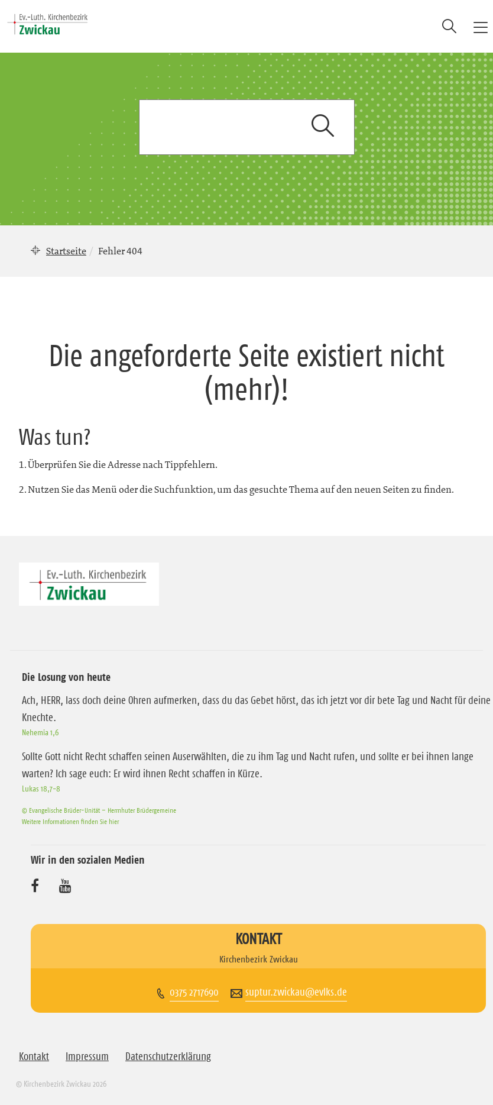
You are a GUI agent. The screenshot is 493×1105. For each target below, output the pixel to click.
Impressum (87, 1056)
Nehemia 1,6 (40, 732)
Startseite (66, 250)
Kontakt (34, 1056)
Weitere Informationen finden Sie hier (70, 821)
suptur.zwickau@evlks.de (296, 992)
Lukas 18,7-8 (41, 788)
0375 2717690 (194, 992)
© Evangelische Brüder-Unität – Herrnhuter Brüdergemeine (99, 810)
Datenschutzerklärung (168, 1056)
